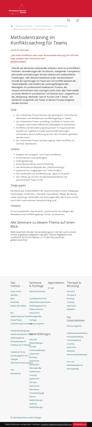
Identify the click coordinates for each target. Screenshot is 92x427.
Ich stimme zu (80, 424)
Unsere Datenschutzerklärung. (56, 424)
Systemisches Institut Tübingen (28, 417)
